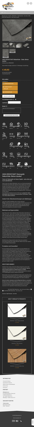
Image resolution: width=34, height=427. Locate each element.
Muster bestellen (7, 92)
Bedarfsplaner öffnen (9, 96)
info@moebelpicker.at (7, 394)
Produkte (9, 15)
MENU (3, 12)
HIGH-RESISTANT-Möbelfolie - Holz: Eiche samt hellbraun (19, 289)
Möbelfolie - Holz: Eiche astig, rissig (17, 366)
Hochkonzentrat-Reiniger (26, 233)
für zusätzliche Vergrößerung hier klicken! (17, 41)
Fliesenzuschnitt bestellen (7, 87)
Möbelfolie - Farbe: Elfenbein (17, 343)
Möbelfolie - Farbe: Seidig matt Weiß (17, 320)
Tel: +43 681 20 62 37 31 (7, 396)
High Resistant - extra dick (22, 15)
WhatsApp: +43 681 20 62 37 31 (9, 397)
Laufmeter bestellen (7, 83)
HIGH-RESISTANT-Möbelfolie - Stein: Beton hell (13, 290)
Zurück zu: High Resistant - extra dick (9, 293)
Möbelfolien (14, 15)
